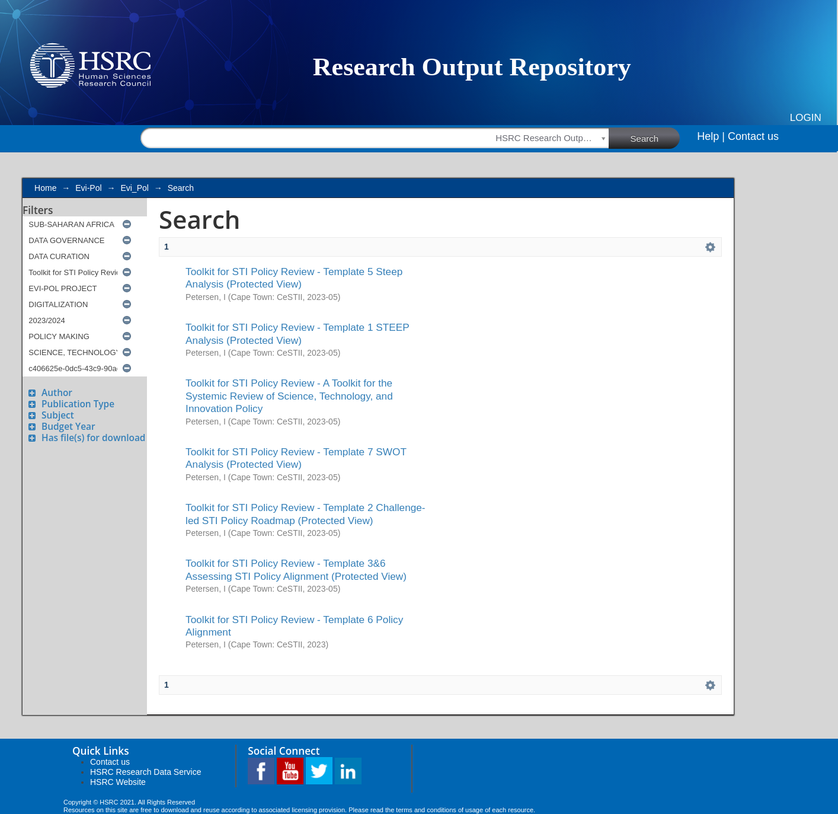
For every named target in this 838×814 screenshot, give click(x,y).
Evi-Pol (88, 188)
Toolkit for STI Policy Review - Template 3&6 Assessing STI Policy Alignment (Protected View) (296, 569)
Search (655, 137)
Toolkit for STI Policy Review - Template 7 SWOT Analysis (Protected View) (296, 458)
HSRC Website (118, 782)
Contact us (753, 136)
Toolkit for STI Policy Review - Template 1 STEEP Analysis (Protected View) (297, 333)
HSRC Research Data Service (145, 772)
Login (805, 117)
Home (45, 188)
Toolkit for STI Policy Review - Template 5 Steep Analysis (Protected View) (293, 278)
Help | (711, 136)
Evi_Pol (134, 188)
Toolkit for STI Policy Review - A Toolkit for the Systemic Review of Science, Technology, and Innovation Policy (289, 395)
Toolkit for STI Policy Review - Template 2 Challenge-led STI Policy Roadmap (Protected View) (305, 514)
